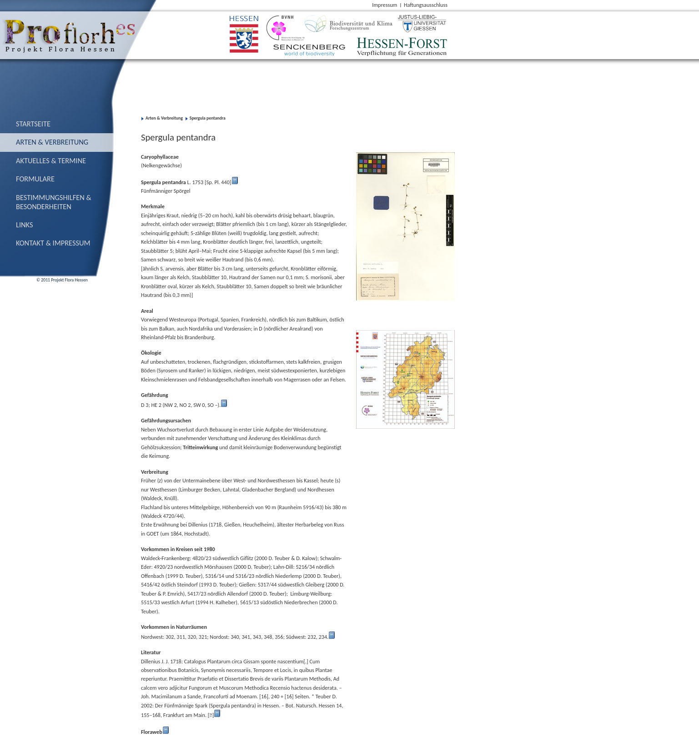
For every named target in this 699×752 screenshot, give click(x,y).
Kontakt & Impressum (53, 242)
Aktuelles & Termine (51, 160)
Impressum (384, 4)
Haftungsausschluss (426, 4)
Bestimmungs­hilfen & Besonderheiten (53, 202)
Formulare (35, 178)
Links (24, 224)
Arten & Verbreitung (52, 141)
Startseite (33, 123)
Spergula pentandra (208, 118)
